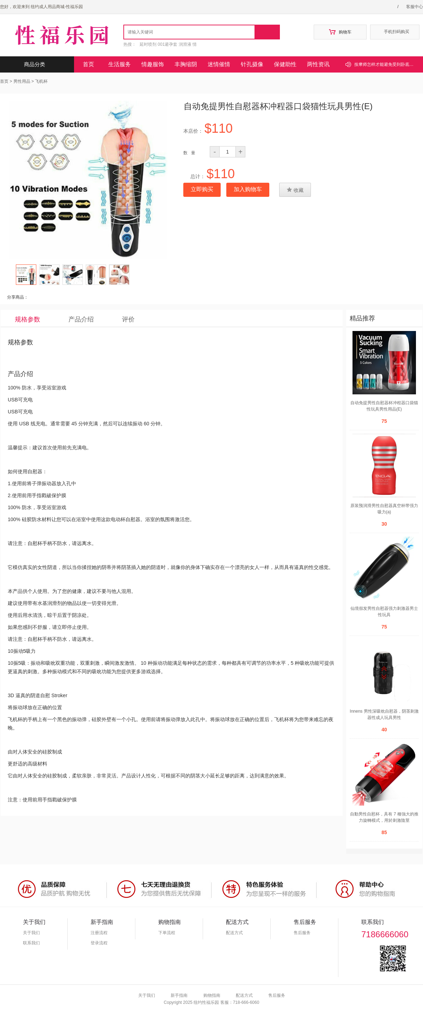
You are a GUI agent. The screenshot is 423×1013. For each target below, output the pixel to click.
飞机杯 (41, 81)
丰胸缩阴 (185, 64)
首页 (88, 64)
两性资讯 (318, 64)
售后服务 (302, 932)
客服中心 (414, 6)
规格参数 (27, 319)
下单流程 (166, 932)
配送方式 (234, 932)
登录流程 (99, 942)
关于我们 (31, 932)
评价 (128, 319)
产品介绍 (81, 319)
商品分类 (45, 64)
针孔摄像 (252, 64)
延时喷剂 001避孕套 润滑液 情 (168, 44)
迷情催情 (219, 64)
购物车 (340, 32)
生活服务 (119, 64)
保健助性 (285, 64)
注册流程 (99, 932)
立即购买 (202, 189)
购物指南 (211, 995)
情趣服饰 (152, 64)
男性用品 (21, 81)
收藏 (295, 190)
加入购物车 (248, 189)
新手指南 (179, 995)
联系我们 (31, 942)
